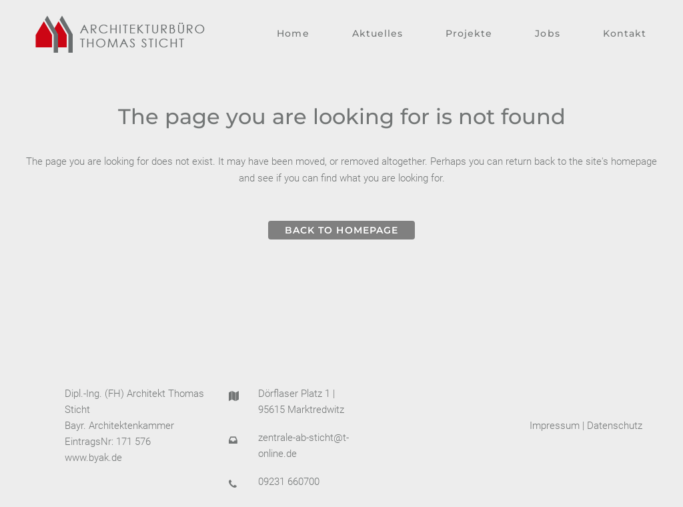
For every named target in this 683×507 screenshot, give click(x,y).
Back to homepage (341, 230)
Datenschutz (614, 426)
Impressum (555, 426)
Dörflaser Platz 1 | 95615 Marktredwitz (301, 402)
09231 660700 (288, 482)
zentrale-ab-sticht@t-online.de (303, 446)
